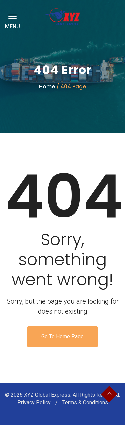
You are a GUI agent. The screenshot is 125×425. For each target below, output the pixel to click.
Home (47, 86)
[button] (11, 16)
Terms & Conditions (85, 402)
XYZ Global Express (47, 395)
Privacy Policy (34, 402)
